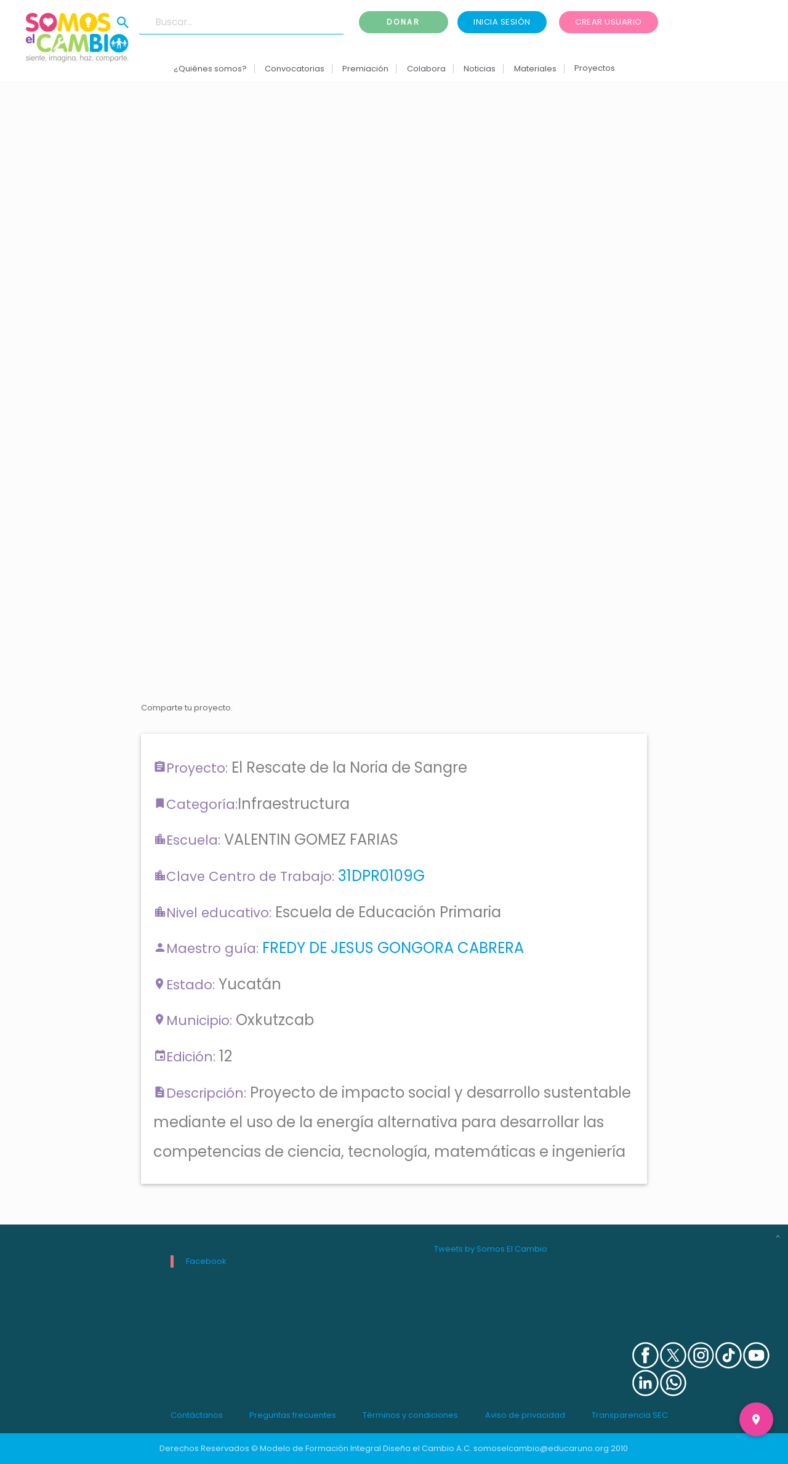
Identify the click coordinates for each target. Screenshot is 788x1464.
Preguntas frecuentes (292, 1415)
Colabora (426, 68)
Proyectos (594, 68)
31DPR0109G (381, 876)
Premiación (365, 68)
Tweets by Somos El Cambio (490, 1249)
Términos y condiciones (410, 1415)
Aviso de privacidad (525, 1415)
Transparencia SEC (630, 1415)
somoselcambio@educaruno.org (541, 1448)
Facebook (206, 1261)
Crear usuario (608, 22)
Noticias (480, 68)
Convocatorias (294, 68)
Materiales (534, 68)
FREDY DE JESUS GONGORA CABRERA (393, 948)
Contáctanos (197, 1415)
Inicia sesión (502, 22)
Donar (403, 22)
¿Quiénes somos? (209, 68)
